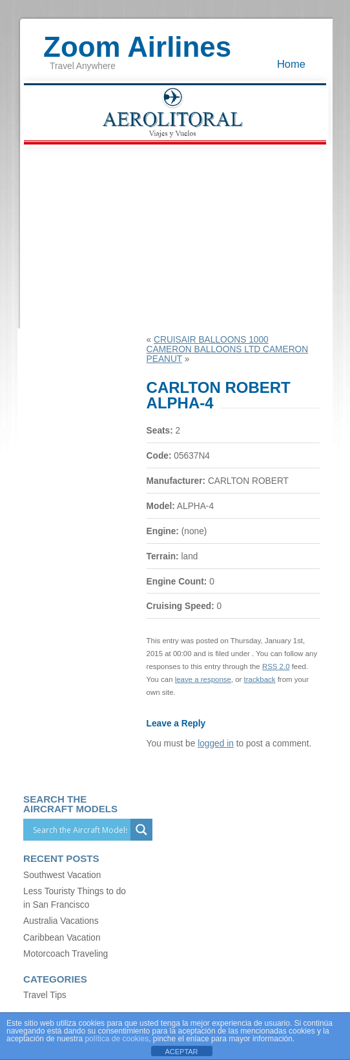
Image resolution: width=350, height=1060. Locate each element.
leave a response (203, 679)
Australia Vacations (60, 921)
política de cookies (117, 1038)
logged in (216, 743)
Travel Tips (45, 995)
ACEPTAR (181, 1051)
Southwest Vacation (62, 875)
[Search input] (80, 830)
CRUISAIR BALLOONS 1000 (211, 340)
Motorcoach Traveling (65, 954)
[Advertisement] (175, 238)
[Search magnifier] (141, 830)
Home (291, 64)
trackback (260, 679)
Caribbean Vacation (61, 938)
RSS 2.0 (276, 666)
